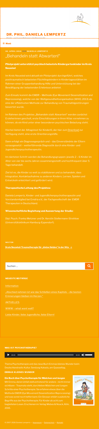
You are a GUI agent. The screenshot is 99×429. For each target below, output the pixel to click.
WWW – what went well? (19, 308)
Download (73, 130)
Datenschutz (49, 422)
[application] (49, 355)
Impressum (37, 422)
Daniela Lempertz (37, 51)
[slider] (46, 355)
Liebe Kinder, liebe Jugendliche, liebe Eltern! (29, 314)
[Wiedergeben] (8, 355)
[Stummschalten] (82, 355)
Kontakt (60, 422)
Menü (7, 43)
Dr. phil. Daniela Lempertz (36, 34)
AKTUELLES (12, 302)
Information (12, 285)
